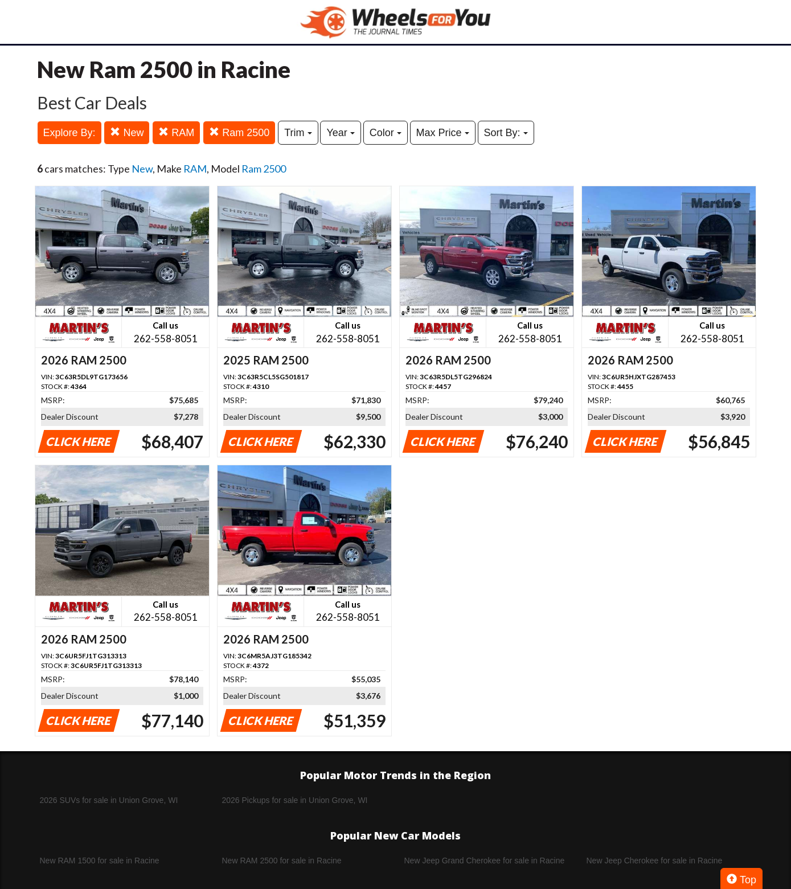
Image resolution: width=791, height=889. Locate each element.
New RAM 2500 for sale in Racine (282, 860)
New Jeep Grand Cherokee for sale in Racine (484, 860)
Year (340, 132)
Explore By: (69, 132)
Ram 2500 (239, 132)
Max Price (442, 132)
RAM (176, 132)
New (127, 132)
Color (385, 132)
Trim (298, 132)
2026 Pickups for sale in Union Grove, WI (295, 800)
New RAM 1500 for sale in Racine (99, 860)
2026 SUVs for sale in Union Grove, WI (109, 800)
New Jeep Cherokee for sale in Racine (655, 860)
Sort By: (506, 132)
